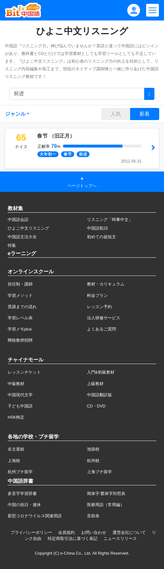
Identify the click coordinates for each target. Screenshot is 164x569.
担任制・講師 (20, 284)
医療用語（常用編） (105, 504)
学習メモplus (20, 329)
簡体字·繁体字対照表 (106, 493)
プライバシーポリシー (31, 532)
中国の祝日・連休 (24, 504)
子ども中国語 (20, 406)
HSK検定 (16, 417)
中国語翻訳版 (99, 394)
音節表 (93, 515)
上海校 (14, 460)
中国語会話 (18, 219)
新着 (144, 114)
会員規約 (66, 532)
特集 (12, 245)
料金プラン (97, 295)
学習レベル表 (20, 317)
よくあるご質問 (101, 329)
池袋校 (93, 449)
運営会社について (129, 532)
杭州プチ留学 (20, 471)
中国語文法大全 (22, 236)
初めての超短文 (101, 236)
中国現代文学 (20, 394)
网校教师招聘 (20, 340)
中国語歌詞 (97, 228)
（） (56, 136)
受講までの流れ (22, 306)
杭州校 (93, 460)
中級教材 (16, 383)
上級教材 (95, 383)
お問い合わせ (93, 532)
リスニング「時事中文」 (110, 219)
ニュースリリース (120, 538)
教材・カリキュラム (105, 284)
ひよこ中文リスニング (28, 228)
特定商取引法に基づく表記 (73, 538)
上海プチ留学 (99, 471)
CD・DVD (96, 406)
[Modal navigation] (152, 10)
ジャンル (15, 114)
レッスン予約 (99, 306)
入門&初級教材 (101, 372)
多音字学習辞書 (22, 493)
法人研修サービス (103, 317)
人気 (116, 114)
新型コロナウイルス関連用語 (35, 515)
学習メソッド (20, 295)
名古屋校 (16, 449)
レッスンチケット (24, 372)
